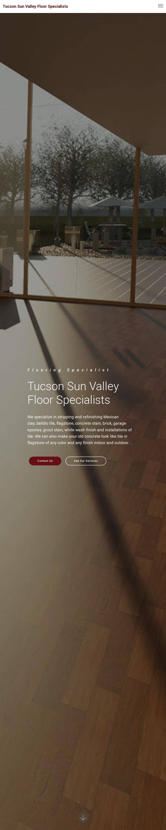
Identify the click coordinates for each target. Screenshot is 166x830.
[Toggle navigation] (160, 5)
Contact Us (45, 460)
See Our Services (86, 460)
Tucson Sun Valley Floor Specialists (35, 6)
